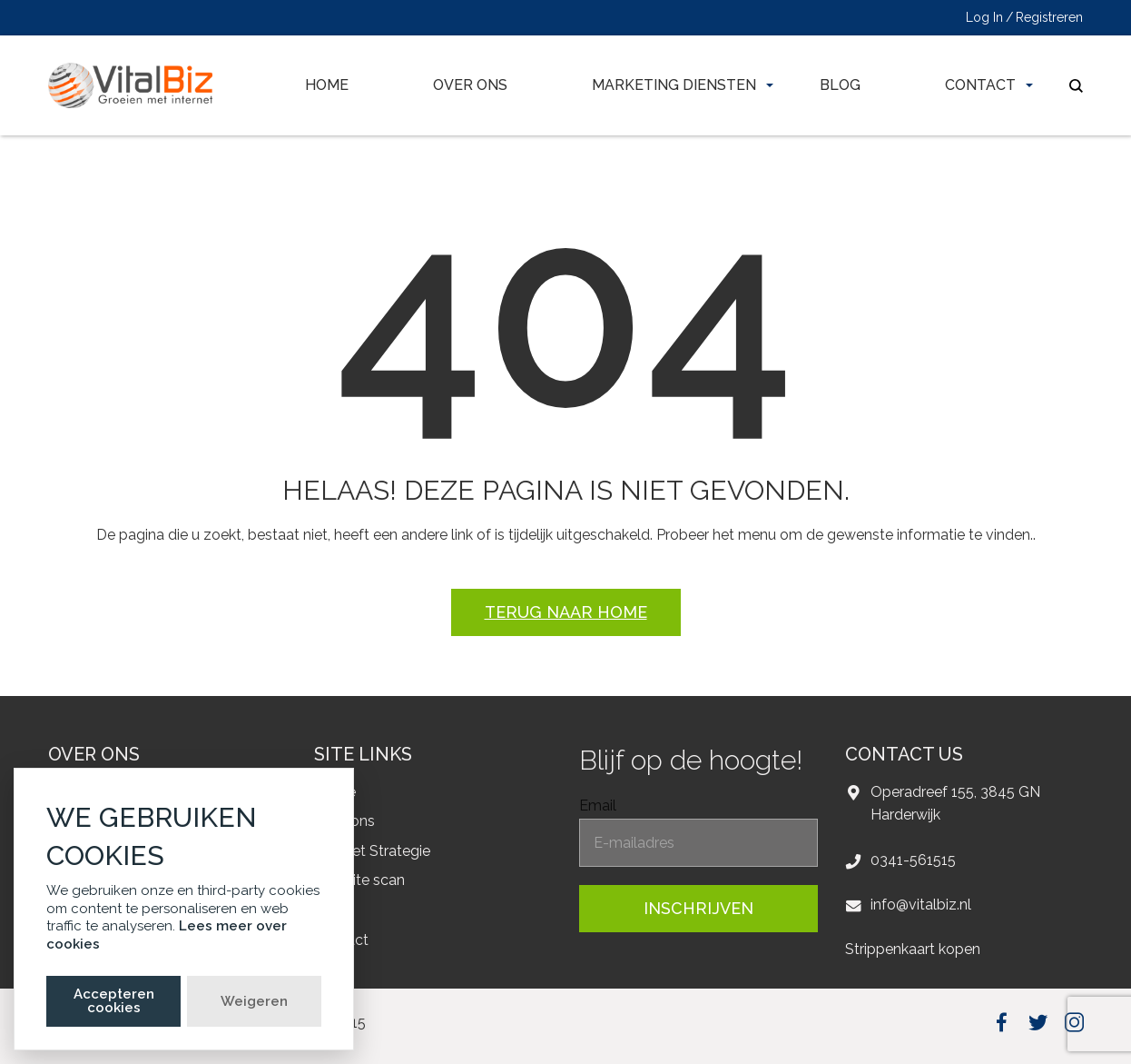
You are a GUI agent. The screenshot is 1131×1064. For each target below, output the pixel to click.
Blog (840, 85)
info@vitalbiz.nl (920, 904)
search (1076, 86)
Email (597, 805)
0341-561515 (913, 860)
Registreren (1049, 17)
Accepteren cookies (114, 1001)
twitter (1038, 1021)
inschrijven (698, 908)
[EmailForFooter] (698, 843)
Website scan (359, 880)
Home (327, 85)
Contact (980, 85)
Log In (984, 17)
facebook (1001, 1021)
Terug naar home (566, 611)
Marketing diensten (674, 85)
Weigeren (254, 1001)
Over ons (470, 85)
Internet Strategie (372, 851)
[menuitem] (327, 85)
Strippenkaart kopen (912, 949)
